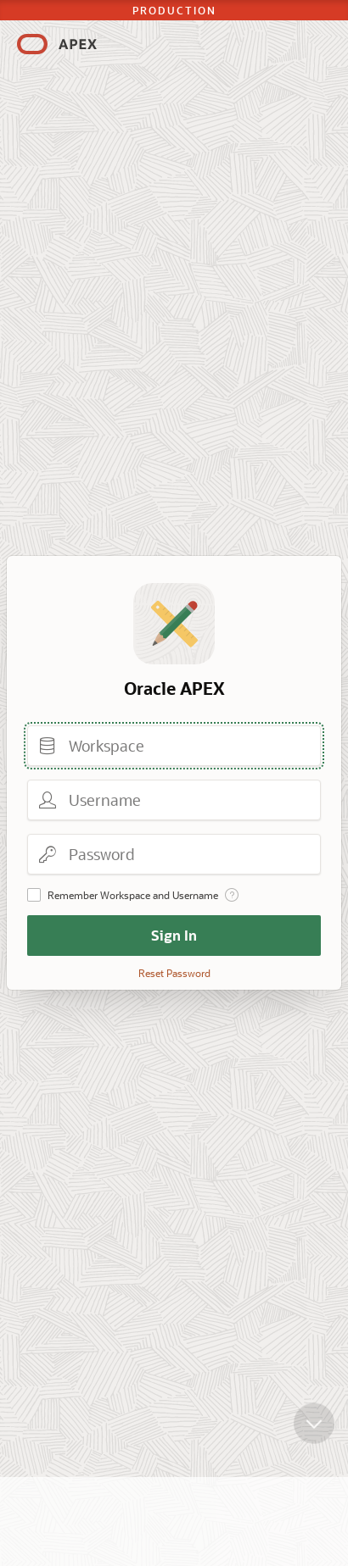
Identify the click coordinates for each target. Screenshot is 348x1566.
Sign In (174, 935)
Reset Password (174, 973)
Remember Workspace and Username (133, 895)
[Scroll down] (314, 1436)
